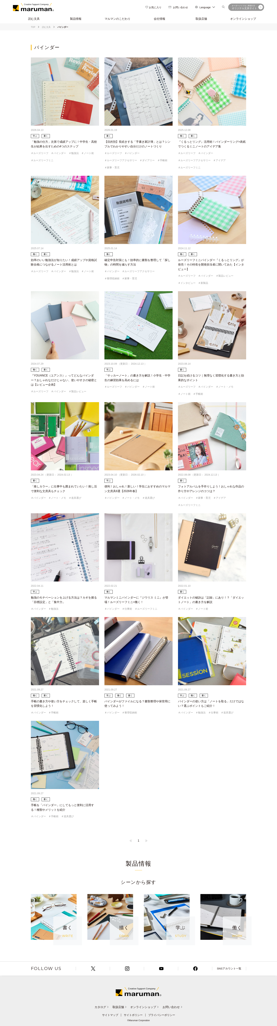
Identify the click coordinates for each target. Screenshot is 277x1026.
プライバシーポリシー (162, 1014)
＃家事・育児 (111, 167)
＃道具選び (75, 497)
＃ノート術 (87, 153)
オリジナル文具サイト (247, 7)
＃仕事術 (127, 608)
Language (205, 7)
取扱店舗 (118, 1006)
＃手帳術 (162, 160)
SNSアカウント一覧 (229, 968)
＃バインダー (58, 153)
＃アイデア (219, 160)
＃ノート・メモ (224, 386)
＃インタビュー (187, 282)
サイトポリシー (133, 1014)
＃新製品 (203, 282)
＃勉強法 (74, 153)
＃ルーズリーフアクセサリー (120, 160)
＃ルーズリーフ (39, 153)
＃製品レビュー (224, 275)
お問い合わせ (178, 7)
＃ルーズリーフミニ (42, 160)
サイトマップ (108, 1014)
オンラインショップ (146, 1006)
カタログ (98, 1006)
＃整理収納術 (111, 278)
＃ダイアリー (147, 160)
